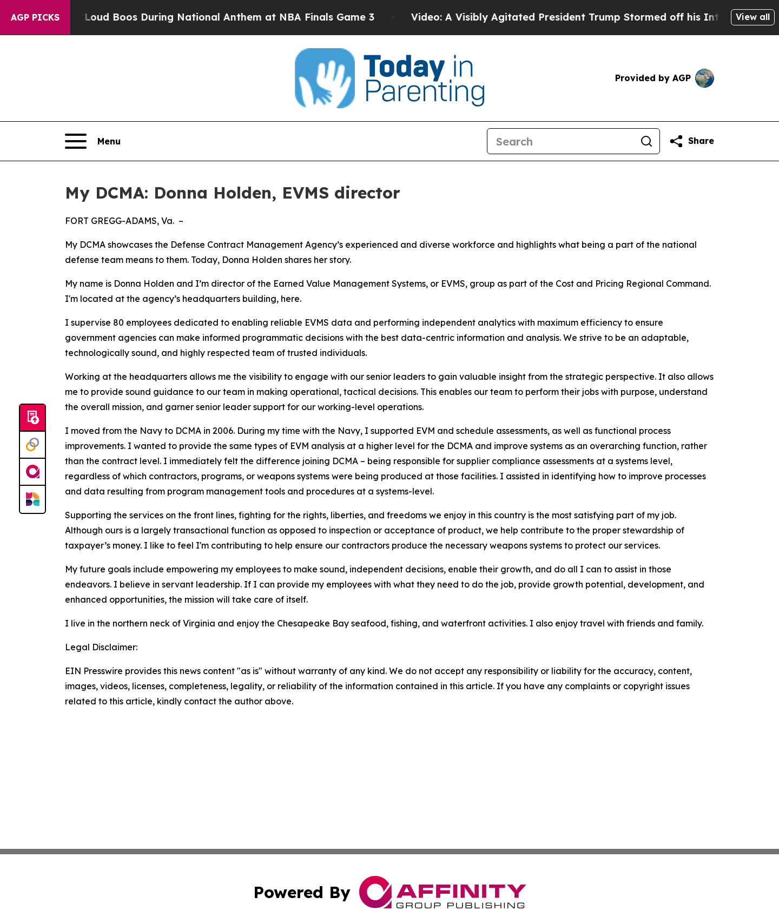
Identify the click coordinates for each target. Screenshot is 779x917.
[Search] (560, 141)
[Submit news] (32, 418)
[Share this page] (691, 141)
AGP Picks (35, 17)
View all (753, 16)
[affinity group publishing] (32, 472)
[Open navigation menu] (93, 141)
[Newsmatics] (32, 499)
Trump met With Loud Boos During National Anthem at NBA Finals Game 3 (197, 17)
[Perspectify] (32, 445)
